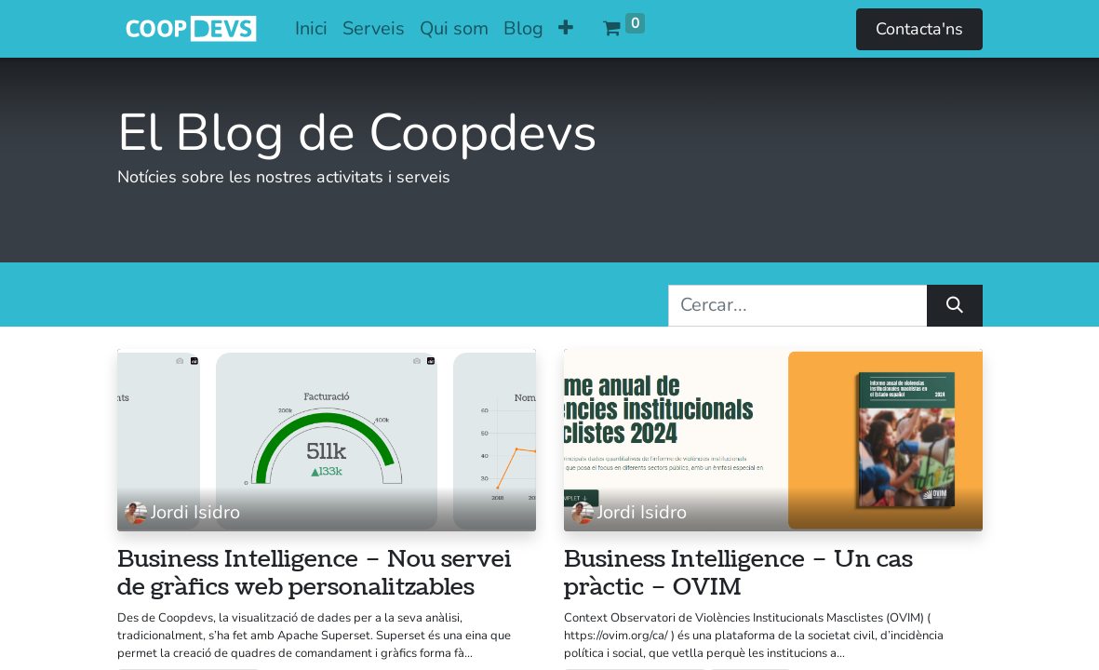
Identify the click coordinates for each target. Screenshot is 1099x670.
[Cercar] (955, 306)
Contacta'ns (919, 29)
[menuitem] (311, 28)
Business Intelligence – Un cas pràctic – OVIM (738, 574)
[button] (566, 28)
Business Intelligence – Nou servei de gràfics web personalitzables (314, 574)
